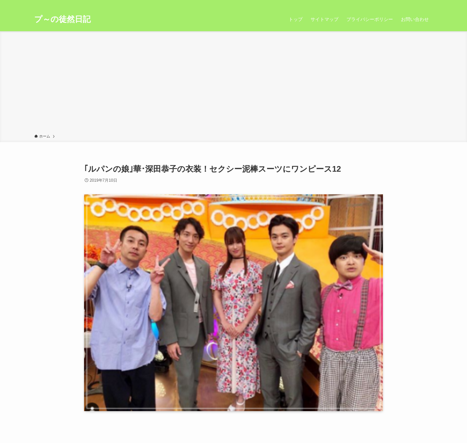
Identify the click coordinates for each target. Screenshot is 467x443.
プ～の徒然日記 (62, 19)
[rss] (420, 3)
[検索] (428, 3)
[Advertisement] (233, 83)
